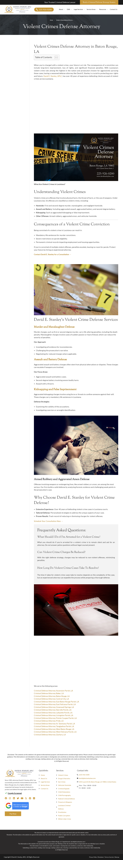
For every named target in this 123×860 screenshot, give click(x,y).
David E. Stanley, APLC (52, 76)
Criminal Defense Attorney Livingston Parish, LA (53, 715)
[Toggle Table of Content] (55, 57)
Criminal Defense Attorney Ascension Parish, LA (53, 691)
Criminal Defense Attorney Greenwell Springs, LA (54, 707)
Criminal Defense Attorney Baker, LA (49, 693)
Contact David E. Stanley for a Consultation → (52, 254)
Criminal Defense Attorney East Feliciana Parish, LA (55, 704)
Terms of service (109, 857)
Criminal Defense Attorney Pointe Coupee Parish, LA (55, 718)
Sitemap (117, 857)
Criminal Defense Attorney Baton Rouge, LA (52, 696)
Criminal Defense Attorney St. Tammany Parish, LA (54, 723)
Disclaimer (101, 857)
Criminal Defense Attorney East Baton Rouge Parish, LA (56, 702)
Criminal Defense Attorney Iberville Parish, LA (52, 710)
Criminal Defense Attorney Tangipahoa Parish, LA (54, 726)
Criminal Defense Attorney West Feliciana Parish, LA (55, 732)
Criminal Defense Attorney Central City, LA (51, 699)
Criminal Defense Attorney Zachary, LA (50, 734)
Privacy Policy (93, 857)
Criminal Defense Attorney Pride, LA (49, 721)
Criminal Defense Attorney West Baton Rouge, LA (54, 729)
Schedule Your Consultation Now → (48, 521)
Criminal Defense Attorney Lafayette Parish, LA (53, 712)
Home (51, 20)
